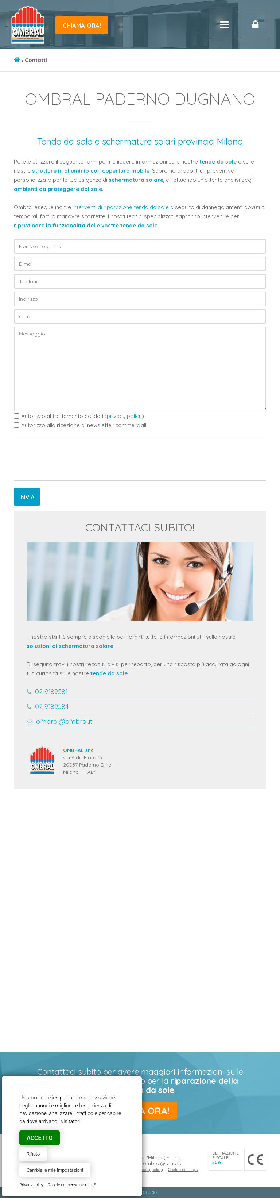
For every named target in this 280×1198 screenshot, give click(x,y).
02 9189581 (51, 691)
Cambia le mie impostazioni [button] (55, 1170)
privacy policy (124, 415)
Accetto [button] (39, 1137)
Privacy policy (31, 1185)
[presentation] (69, 459)
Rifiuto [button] (33, 1154)
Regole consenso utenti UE (72, 1185)
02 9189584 (52, 706)
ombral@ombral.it (64, 721)
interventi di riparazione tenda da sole (121, 207)
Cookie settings (183, 1169)
